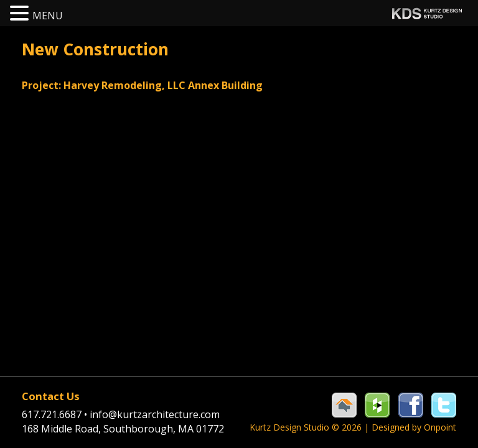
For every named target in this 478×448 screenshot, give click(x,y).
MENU (47, 15)
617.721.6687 (56, 414)
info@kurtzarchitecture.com (155, 414)
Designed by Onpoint (414, 427)
